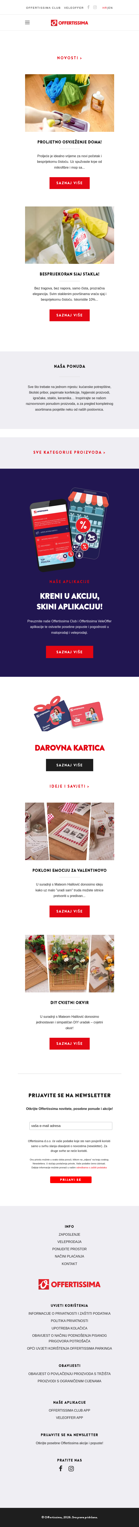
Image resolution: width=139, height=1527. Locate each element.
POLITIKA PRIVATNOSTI (69, 1321)
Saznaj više (69, 183)
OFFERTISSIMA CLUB (43, 7)
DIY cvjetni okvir (69, 1003)
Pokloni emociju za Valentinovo (69, 870)
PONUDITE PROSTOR (69, 1249)
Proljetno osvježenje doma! (69, 142)
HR (105, 7)
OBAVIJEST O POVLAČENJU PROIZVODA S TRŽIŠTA (69, 1374)
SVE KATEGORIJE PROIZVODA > (69, 452)
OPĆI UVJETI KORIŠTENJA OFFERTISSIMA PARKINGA (69, 1348)
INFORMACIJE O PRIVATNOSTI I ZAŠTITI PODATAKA (69, 1313)
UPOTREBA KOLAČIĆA (69, 1328)
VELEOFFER (74, 7)
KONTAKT (69, 1264)
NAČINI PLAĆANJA (69, 1256)
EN (110, 7)
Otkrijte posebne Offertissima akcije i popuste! (69, 1443)
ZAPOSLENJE (69, 1234)
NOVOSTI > (69, 58)
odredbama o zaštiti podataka (91, 1167)
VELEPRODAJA (69, 1242)
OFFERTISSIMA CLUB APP (69, 1410)
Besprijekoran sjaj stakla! (69, 274)
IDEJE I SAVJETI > (69, 786)
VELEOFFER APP (69, 1418)
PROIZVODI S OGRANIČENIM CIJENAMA (70, 1381)
